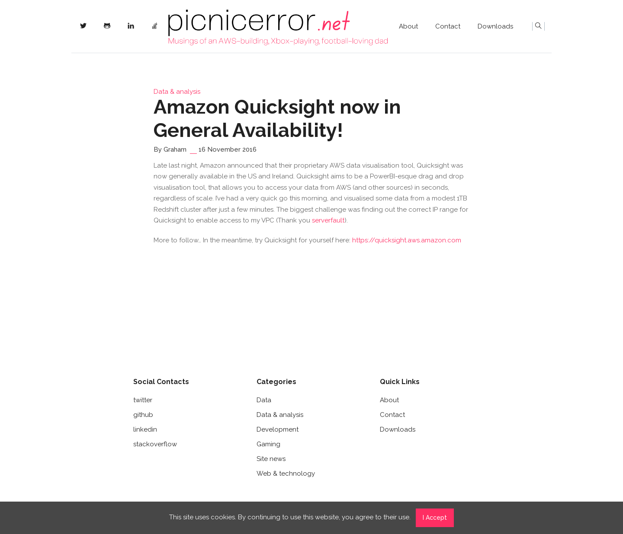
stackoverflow (155, 444)
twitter (142, 400)
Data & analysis (177, 91)
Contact (447, 26)
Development (278, 429)
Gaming (268, 444)
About (408, 26)
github (143, 415)
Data (264, 400)
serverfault (328, 220)
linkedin (145, 429)
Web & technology (286, 473)
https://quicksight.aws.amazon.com (406, 240)
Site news (271, 459)
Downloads (495, 26)
